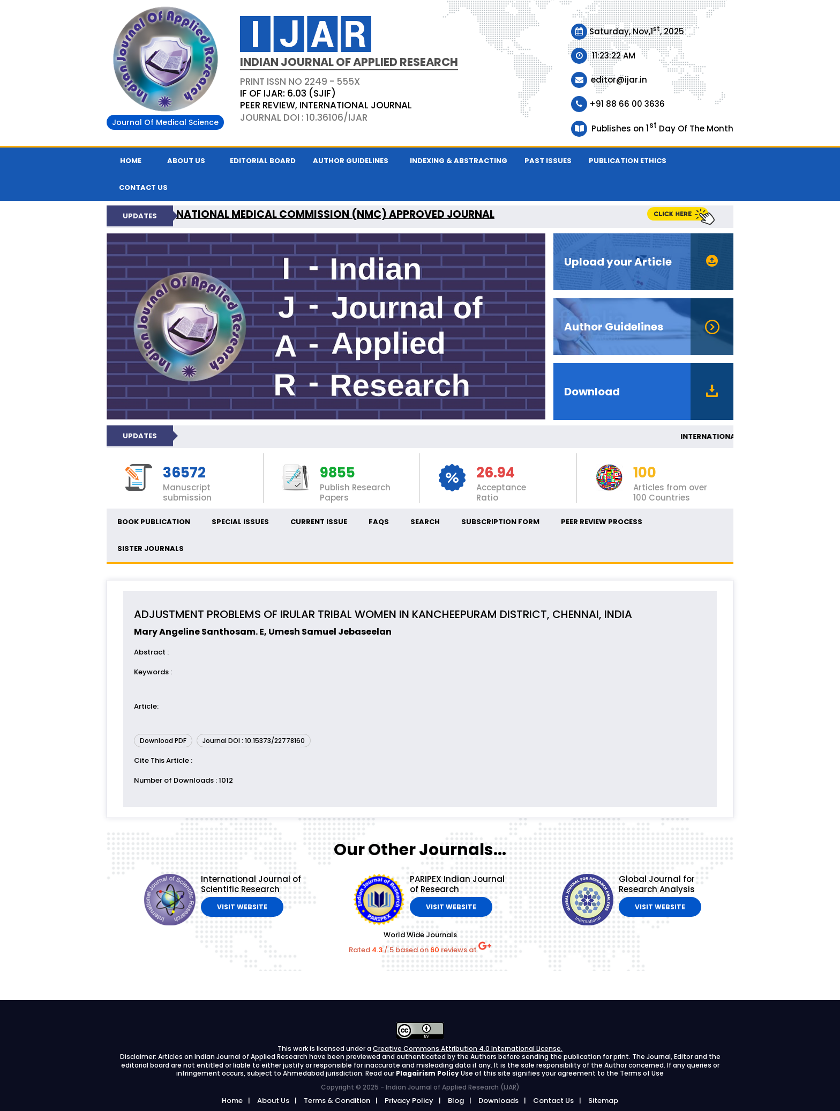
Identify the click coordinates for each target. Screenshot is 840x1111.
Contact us (143, 187)
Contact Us (553, 1100)
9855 (337, 473)
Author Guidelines (350, 161)
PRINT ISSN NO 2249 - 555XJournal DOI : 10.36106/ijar (326, 99)
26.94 (495, 473)
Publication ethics (627, 161)
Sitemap (603, 1100)
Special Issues (240, 522)
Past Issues (548, 161)
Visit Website (242, 906)
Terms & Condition (337, 1100)
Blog (456, 1100)
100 (644, 473)
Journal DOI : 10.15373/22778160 (253, 740)
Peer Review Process (601, 522)
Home (130, 161)
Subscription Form (500, 522)
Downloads (498, 1100)
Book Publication (153, 522)
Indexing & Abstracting (458, 161)
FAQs (379, 522)
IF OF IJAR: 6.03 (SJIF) (288, 93)
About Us (186, 161)
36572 (184, 473)
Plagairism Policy (428, 1073)
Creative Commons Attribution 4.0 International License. (467, 1048)
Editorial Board (263, 161)
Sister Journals (150, 548)
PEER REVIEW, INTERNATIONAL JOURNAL (326, 105)
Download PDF (163, 740)
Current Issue (318, 522)
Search (425, 522)
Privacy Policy (409, 1100)
